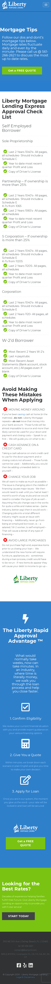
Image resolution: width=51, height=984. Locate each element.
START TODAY (18, 916)
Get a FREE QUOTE (22, 70)
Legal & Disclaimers (25, 977)
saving (21, 414)
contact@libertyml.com (25, 950)
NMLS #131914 (8, 954)
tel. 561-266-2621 (25, 946)
